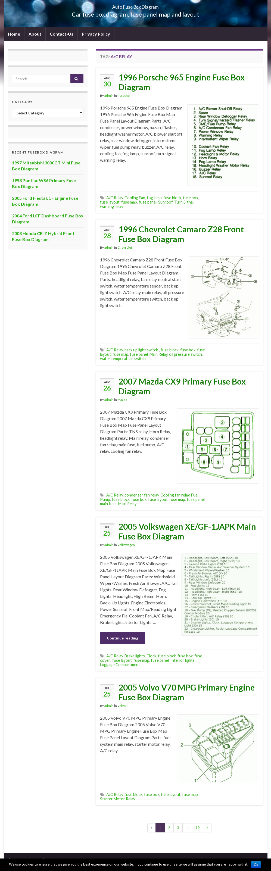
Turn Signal (184, 202)
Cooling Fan (134, 197)
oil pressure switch (185, 354)
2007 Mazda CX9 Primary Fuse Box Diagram (182, 386)
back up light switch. (141, 350)
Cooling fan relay (174, 495)
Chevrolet (124, 247)
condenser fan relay (141, 495)
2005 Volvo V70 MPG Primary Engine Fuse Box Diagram (187, 692)
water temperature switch (123, 358)
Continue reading (122, 638)
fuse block (172, 197)
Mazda (122, 400)
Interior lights (182, 660)
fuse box (190, 197)
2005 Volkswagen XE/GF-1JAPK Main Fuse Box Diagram (187, 531)
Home (14, 33)
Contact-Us (61, 33)
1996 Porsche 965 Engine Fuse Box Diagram (182, 82)
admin (109, 95)
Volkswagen (126, 545)
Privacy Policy (96, 33)
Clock (151, 656)
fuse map (129, 202)
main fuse (108, 503)
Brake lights (134, 656)
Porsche (123, 95)
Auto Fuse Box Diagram (135, 5)
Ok (256, 865)
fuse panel (148, 202)
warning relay (111, 206)
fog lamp (154, 197)
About (35, 33)
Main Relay (158, 354)
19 (197, 827)
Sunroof (165, 202)
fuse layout (110, 202)
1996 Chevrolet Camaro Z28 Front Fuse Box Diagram (181, 234)
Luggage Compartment (120, 664)
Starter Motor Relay (117, 799)
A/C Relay (114, 197)
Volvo (121, 706)
